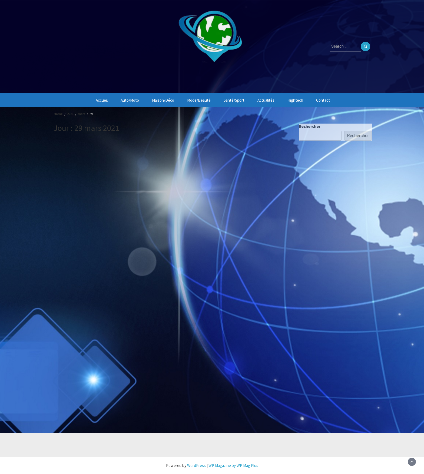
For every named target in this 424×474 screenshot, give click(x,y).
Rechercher (310, 126)
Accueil (102, 100)
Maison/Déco (163, 100)
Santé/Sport (234, 100)
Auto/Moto (130, 100)
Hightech (295, 100)
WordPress (196, 465)
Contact (323, 100)
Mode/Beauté (199, 100)
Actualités (265, 100)
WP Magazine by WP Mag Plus (233, 465)
